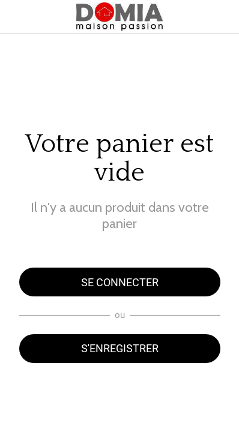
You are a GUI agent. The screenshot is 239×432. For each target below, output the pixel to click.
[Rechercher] (222, 16)
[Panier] (192, 16)
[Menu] (16, 16)
